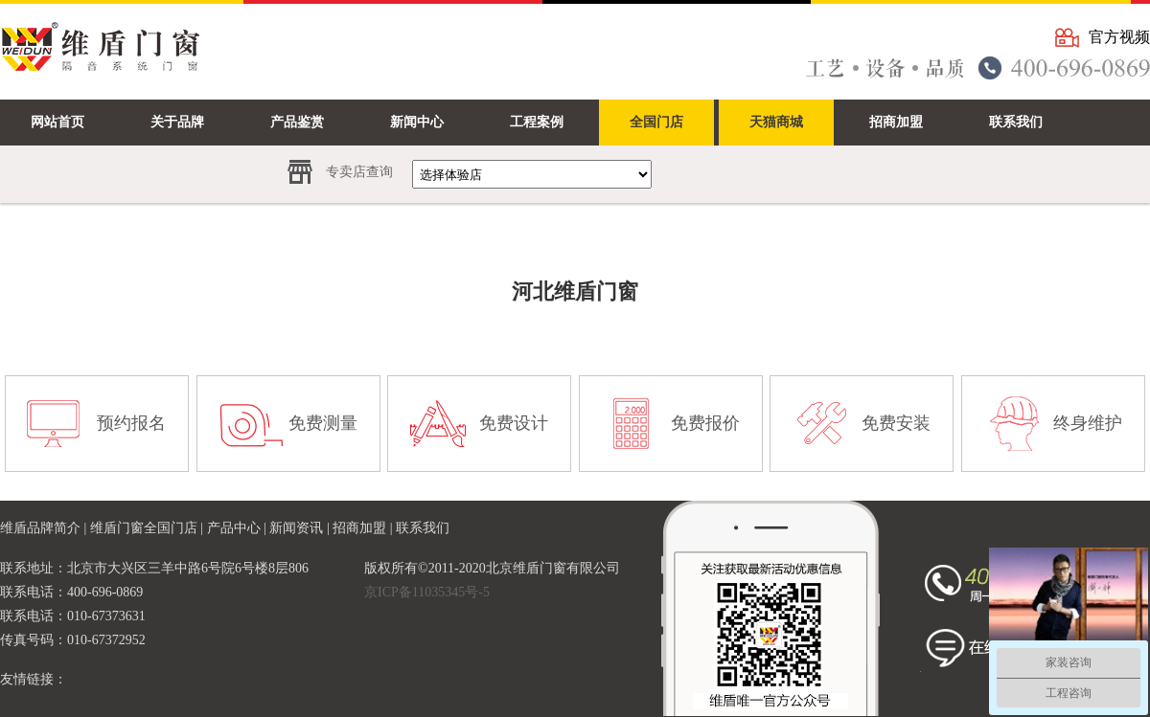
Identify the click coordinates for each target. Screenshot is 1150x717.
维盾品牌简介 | (45, 528)
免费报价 (705, 423)
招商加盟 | (364, 528)
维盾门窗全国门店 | (148, 528)
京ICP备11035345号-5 (427, 592)
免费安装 (896, 423)
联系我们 (422, 528)
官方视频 (1119, 37)
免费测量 (322, 423)
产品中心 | (238, 528)
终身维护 (1087, 423)
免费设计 (513, 423)
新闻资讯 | (301, 528)
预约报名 (131, 423)
